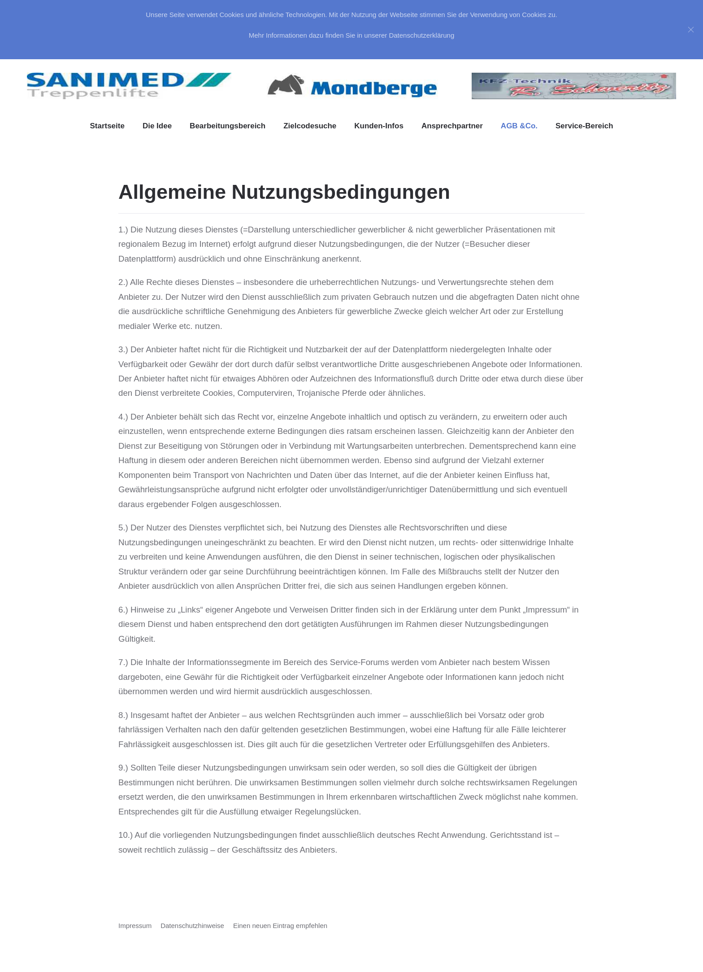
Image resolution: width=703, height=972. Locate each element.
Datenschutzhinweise (192, 925)
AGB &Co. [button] (519, 126)
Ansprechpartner (452, 126)
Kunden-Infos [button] (379, 126)
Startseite (107, 126)
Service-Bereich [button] (584, 126)
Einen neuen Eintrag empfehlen (280, 925)
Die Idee (157, 126)
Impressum (135, 925)
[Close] (691, 29)
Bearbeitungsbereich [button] (227, 126)
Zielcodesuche (309, 126)
